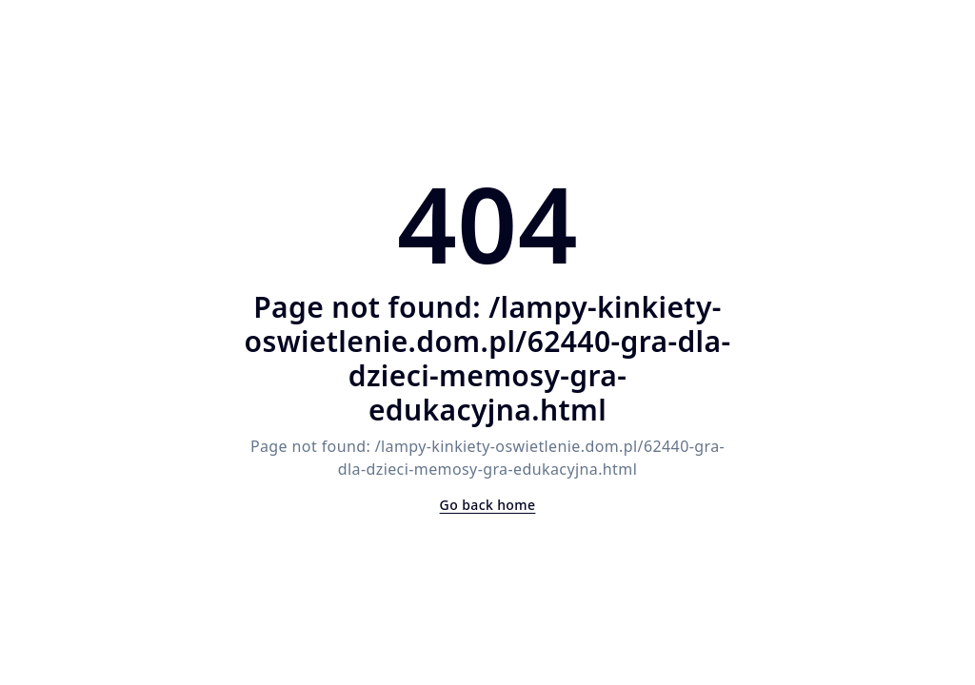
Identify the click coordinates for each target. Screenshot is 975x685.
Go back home (488, 505)
